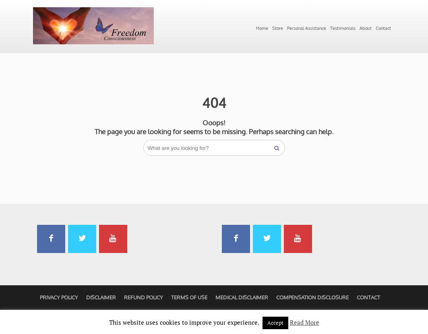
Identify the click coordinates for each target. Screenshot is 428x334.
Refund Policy (143, 297)
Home (262, 28)
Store (277, 28)
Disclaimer (101, 297)
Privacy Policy (59, 297)
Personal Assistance (306, 28)
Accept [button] (275, 322)
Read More (304, 322)
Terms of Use (189, 297)
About (366, 28)
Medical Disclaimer (241, 297)
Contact (383, 28)
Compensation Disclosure (312, 297)
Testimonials (343, 28)
